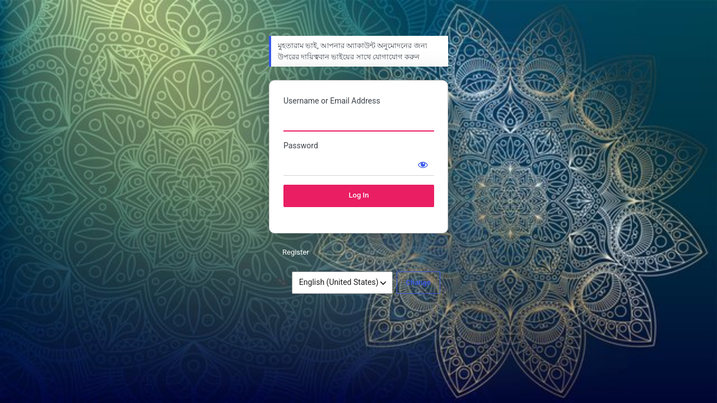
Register (295, 252)
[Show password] (423, 164)
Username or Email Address (331, 100)
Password (300, 145)
